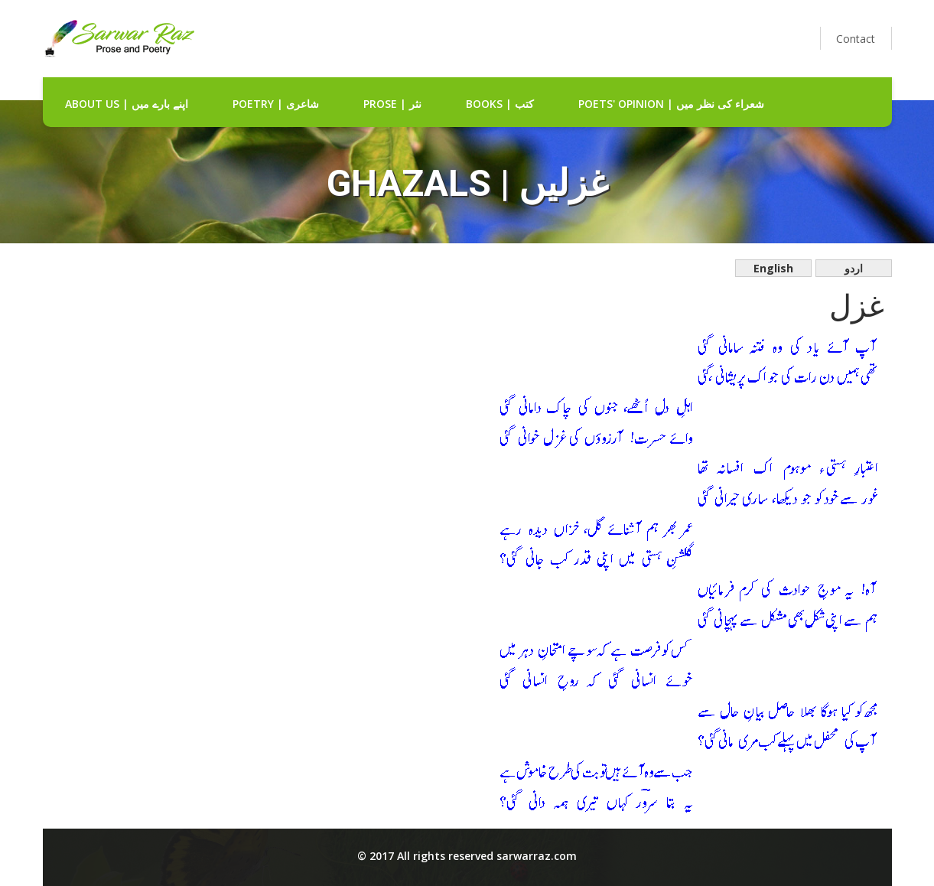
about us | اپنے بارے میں (126, 103)
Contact (855, 38)
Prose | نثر (392, 103)
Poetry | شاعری (276, 103)
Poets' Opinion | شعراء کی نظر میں (671, 103)
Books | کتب (500, 103)
